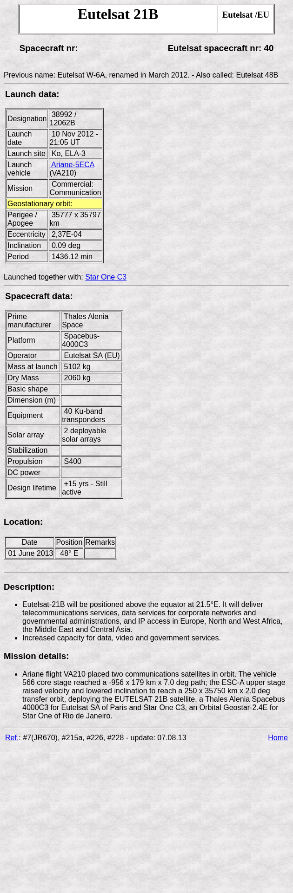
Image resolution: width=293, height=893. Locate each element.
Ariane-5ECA (72, 165)
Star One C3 (106, 277)
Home (278, 738)
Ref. (12, 738)
